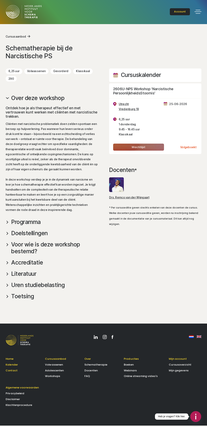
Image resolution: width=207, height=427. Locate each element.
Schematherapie (95, 366)
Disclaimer (13, 400)
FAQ (87, 377)
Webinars (130, 372)
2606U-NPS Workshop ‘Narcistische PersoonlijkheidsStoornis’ (143, 92)
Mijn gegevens (179, 372)
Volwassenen (54, 366)
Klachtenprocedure (19, 406)
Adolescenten (54, 372)
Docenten (91, 372)
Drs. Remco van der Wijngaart (129, 198)
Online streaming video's (141, 377)
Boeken (129, 366)
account (180, 11)
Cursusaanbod (16, 37)
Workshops (52, 377)
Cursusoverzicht (180, 366)
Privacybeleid (15, 395)
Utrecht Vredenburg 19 (129, 107)
